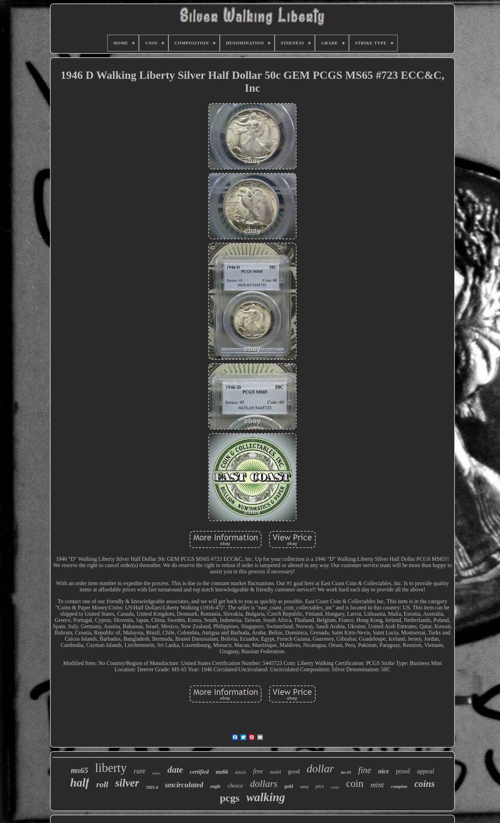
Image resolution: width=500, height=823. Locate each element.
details (240, 772)
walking (266, 797)
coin (355, 783)
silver (127, 783)
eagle (215, 786)
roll (102, 784)
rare (139, 771)
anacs (156, 773)
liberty (111, 768)
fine (364, 770)
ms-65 (346, 772)
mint (377, 784)
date (175, 770)
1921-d (152, 787)
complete (399, 786)
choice (235, 785)
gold (288, 786)
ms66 (222, 772)
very (304, 786)
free (258, 771)
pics (320, 786)
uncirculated (184, 785)
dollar (320, 768)
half (79, 782)
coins (424, 784)
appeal (425, 771)
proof (403, 771)
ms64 (275, 772)
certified (199, 772)
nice (383, 771)
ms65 (79, 770)
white (335, 787)
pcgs (230, 798)
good (294, 771)
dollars (263, 783)
